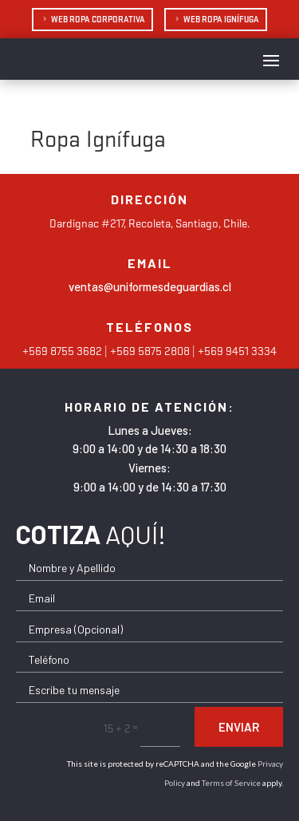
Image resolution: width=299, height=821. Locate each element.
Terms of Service (231, 782)
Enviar (238, 727)
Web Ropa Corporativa (98, 19)
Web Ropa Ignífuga (221, 19)
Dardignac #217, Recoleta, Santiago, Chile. (149, 222)
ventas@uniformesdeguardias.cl (150, 286)
